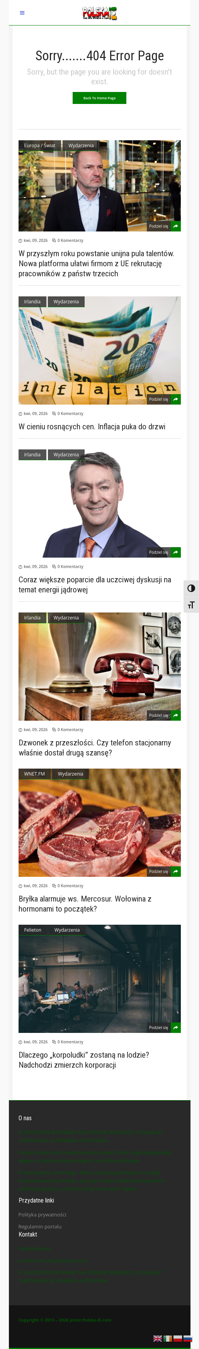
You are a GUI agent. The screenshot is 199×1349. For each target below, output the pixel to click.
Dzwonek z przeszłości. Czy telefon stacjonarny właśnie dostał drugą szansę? (95, 747)
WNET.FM (34, 774)
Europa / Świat (40, 145)
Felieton (33, 930)
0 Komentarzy (70, 240)
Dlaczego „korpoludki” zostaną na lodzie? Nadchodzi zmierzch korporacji (84, 1060)
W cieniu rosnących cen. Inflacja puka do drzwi (92, 426)
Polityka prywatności (42, 1214)
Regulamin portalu (40, 1226)
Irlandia (32, 301)
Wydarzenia (81, 145)
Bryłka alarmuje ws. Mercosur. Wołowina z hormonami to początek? (85, 904)
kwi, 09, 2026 (36, 240)
